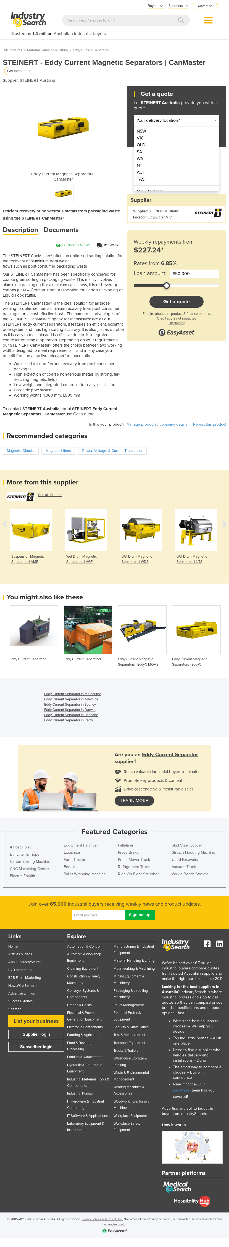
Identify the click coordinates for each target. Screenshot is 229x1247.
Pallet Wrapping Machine (85, 874)
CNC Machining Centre (29, 868)
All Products (13, 50)
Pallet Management (129, 1005)
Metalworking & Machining (134, 968)
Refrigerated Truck (134, 866)
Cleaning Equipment (82, 968)
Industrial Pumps (80, 1093)
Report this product (209, 424)
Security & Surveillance (131, 1027)
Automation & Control (84, 946)
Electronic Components (85, 1027)
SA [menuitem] (139, 152)
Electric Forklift (22, 876)
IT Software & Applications (87, 1116)
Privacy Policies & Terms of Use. (102, 1219)
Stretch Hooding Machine (193, 852)
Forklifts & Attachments (85, 1057)
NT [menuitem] (139, 165)
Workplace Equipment (130, 1116)
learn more (134, 800)
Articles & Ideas (20, 954)
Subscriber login (36, 1047)
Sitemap (14, 1009)
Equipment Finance (80, 845)
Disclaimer (177, 323)
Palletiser (125, 845)
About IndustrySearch (24, 962)
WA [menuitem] (140, 159)
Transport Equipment (129, 1043)
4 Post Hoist (20, 847)
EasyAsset (182, 1090)
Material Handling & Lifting (47, 50)
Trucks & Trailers (126, 1050)
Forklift (69, 866)
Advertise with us (21, 993)
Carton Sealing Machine (30, 861)
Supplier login (36, 1034)
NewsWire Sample (22, 986)
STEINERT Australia (37, 80)
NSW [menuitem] (141, 131)
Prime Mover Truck (134, 859)
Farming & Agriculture (84, 1035)
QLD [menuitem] (141, 145)
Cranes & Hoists (79, 1005)
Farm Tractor (74, 859)
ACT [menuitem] (141, 172)
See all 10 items (50, 495)
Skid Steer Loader (187, 845)
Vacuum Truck (184, 866)
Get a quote (176, 302)
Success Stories (20, 1001)
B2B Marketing (19, 970)
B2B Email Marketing (24, 978)
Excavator (72, 852)
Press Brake (128, 852)
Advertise (205, 6)
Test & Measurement (129, 1035)
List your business (36, 1021)
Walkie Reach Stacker (190, 874)
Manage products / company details (157, 424)
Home (13, 946)
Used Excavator (185, 859)
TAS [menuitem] (140, 179)
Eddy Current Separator (91, 50)
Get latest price (19, 71)
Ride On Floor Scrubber (138, 874)
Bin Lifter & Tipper (25, 854)
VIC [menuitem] (140, 138)
